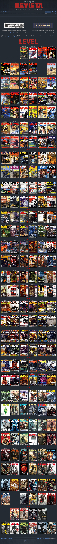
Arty (26, 541)
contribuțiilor (14, 32)
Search (2, 13)
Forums (7, 11)
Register (9, 13)
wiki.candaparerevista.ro (14, 26)
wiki (52, 35)
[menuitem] (35, 12)
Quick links (1, 12)
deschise (9, 32)
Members (13, 11)
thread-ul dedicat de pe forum (13, 36)
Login (6, 13)
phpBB (25, 540)
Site (3, 11)
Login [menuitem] (54, 12)
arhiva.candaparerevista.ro (43, 26)
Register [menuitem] (56, 12)
